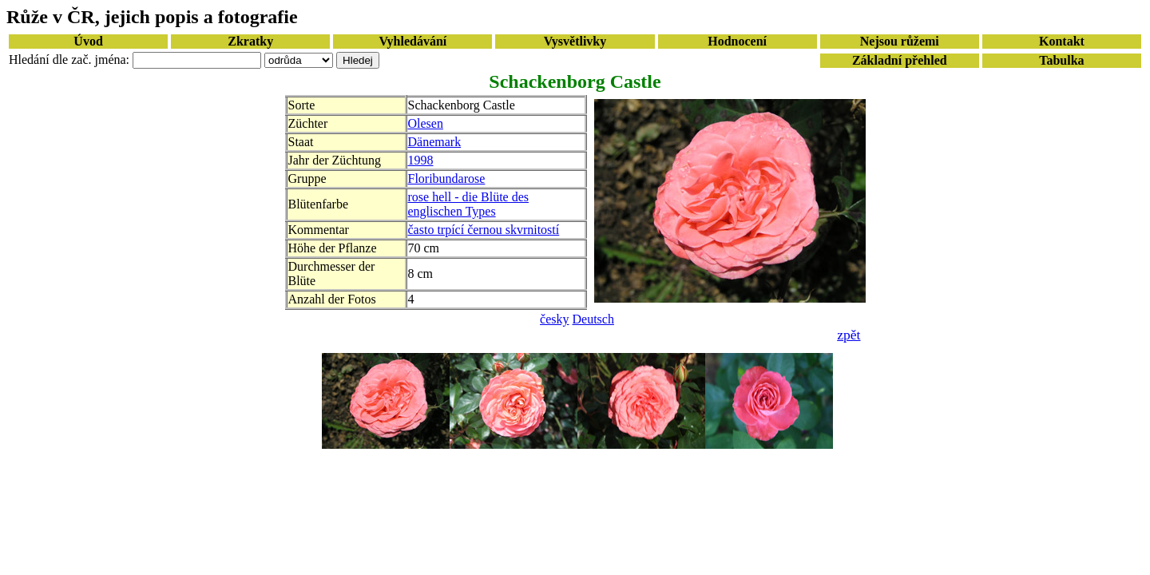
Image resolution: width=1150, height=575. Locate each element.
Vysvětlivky (575, 41)
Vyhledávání (412, 41)
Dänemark (435, 142)
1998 (421, 160)
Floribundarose (447, 178)
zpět (848, 335)
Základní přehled (899, 60)
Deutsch (593, 319)
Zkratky (250, 41)
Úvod (87, 41)
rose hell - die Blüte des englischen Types (468, 204)
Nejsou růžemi (899, 41)
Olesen (425, 123)
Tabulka (1061, 60)
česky (554, 319)
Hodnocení (737, 41)
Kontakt (1062, 41)
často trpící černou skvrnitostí (484, 229)
